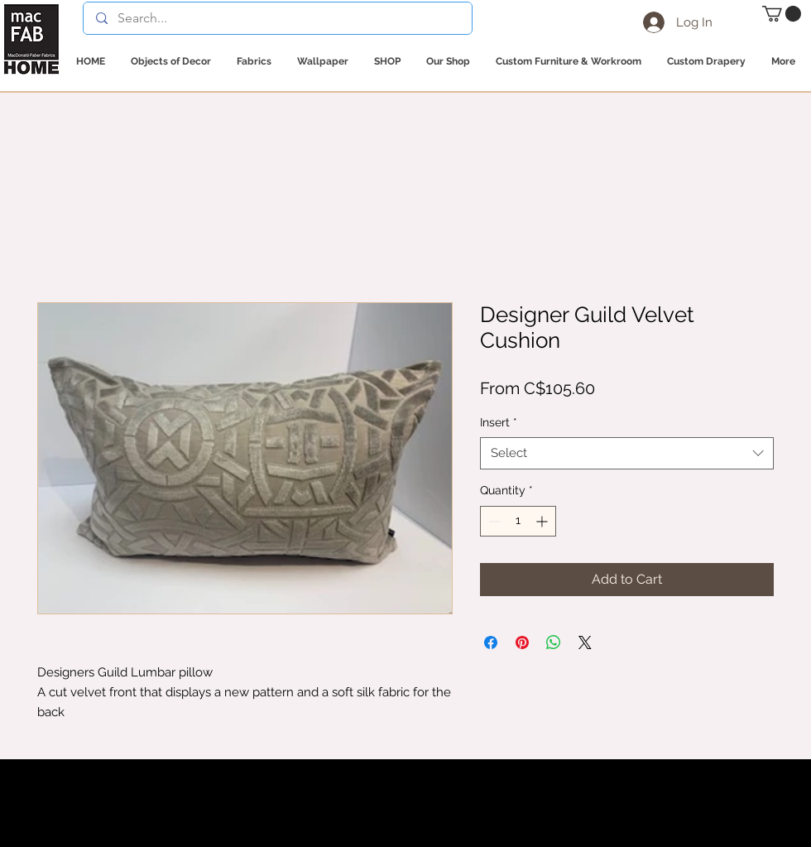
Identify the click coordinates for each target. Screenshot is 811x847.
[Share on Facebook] (491, 642)
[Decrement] (492, 521)
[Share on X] (585, 642)
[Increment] (543, 521)
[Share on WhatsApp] (554, 642)
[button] (781, 14)
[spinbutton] (518, 521)
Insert (498, 422)
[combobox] (627, 453)
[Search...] (277, 18)
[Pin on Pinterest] (522, 642)
